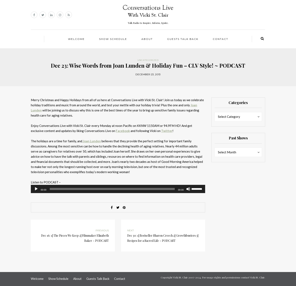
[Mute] (188, 189)
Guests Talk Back (182, 39)
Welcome (76, 39)
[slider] (112, 189)
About (147, 39)
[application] (118, 189)
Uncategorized (148, 60)
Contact (220, 39)
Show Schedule (113, 39)
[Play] (36, 189)
